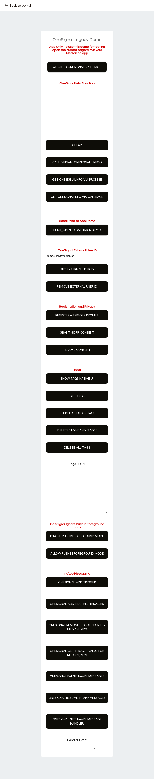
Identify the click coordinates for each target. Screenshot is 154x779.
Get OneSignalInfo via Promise (77, 188)
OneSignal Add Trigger (77, 600)
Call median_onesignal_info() (77, 171)
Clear (77, 154)
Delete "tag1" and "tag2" (77, 439)
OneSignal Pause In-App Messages (77, 694)
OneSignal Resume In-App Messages (77, 716)
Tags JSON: (77, 473)
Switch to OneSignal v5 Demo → (77, 67)
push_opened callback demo (77, 239)
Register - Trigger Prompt (77, 324)
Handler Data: (77, 758)
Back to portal (17, 5)
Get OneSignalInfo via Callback (77, 206)
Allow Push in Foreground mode (77, 571)
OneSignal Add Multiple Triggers (77, 622)
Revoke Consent (77, 359)
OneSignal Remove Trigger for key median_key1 (77, 645)
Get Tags (77, 405)
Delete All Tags (77, 456)
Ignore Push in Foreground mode (77, 554)
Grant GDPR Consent (77, 341)
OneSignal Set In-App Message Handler (77, 739)
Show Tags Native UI (77, 387)
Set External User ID (77, 278)
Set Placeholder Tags (77, 422)
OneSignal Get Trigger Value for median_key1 (77, 671)
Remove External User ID (77, 295)
